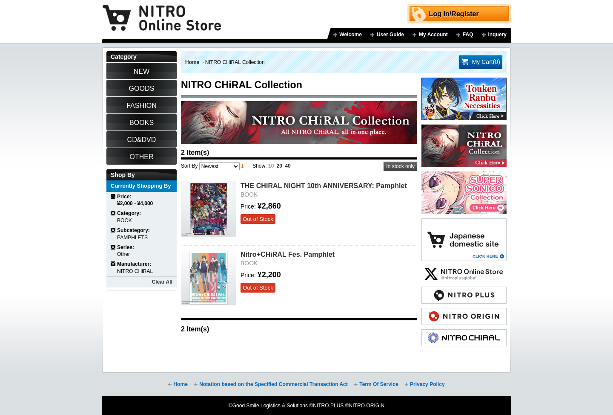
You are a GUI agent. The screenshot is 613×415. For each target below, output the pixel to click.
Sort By (189, 166)
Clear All (162, 282)
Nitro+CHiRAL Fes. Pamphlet (288, 254)
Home (192, 62)
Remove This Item (113, 196)
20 (279, 166)
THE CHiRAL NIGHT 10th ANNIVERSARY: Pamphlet (324, 185)
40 (287, 166)
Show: (259, 166)
